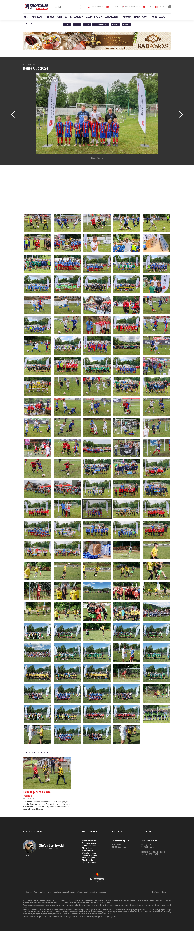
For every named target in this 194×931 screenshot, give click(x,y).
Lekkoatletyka (111, 17)
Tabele (147, 7)
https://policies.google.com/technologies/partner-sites (80, 900)
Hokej (25, 17)
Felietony (112, 7)
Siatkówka (126, 17)
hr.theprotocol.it (83, 892)
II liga (67, 25)
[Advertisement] (27, 114)
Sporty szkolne (157, 17)
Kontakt (155, 892)
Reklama (165, 892)
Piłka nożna (37, 17)
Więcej (29, 23)
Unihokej (49, 17)
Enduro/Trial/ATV (94, 17)
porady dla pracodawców (100, 892)
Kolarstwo (62, 17)
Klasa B (126, 25)
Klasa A (115, 25)
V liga (86, 25)
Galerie (160, 7)
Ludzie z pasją (95, 7)
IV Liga (77, 25)
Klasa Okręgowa (101, 25)
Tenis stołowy (140, 17)
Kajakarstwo (76, 17)
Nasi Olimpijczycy (130, 7)
